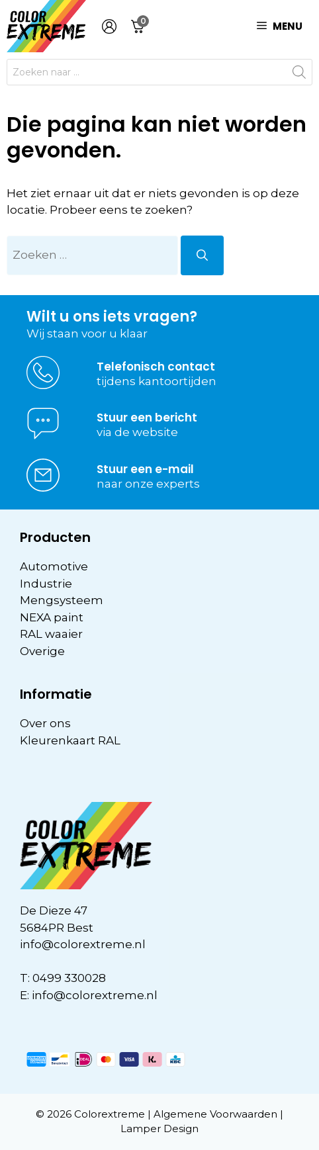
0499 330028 (69, 978)
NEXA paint (51, 617)
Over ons (45, 723)
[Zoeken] (202, 255)
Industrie (46, 583)
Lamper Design (159, 1128)
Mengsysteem (61, 600)
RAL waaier (51, 634)
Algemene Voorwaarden (215, 1114)
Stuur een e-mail (145, 469)
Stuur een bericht (147, 417)
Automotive (54, 566)
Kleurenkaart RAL (70, 740)
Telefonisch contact (156, 367)
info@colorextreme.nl (83, 944)
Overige (42, 651)
